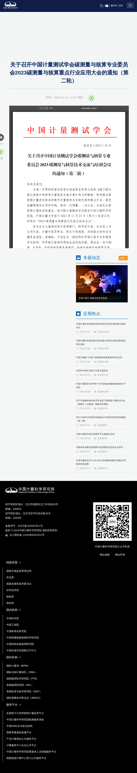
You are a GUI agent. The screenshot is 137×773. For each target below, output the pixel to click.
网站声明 (120, 554)
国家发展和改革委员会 (18, 583)
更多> (123, 258)
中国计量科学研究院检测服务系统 (25, 719)
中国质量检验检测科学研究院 (22, 637)
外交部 (10, 577)
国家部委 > (13, 562)
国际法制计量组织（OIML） (21, 672)
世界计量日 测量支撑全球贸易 (93, 298)
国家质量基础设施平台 (18, 732)
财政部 (10, 596)
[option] (102, 283)
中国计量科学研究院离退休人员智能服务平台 (31, 751)
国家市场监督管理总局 (18, 571)
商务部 (10, 603)
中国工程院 (12, 624)
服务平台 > (13, 704)
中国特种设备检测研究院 (20, 644)
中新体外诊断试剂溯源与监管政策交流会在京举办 (99, 447)
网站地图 (105, 554)
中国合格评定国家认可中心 (21, 650)
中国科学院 (12, 618)
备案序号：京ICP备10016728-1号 (24, 525)
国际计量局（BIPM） (18, 665)
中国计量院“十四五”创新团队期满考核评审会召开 (99, 357)
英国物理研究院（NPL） (20, 685)
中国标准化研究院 (16, 631)
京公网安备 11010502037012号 (25, 535)
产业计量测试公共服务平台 (21, 738)
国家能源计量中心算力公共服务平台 (26, 758)
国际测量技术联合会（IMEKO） (24, 697)
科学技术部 (12, 590)
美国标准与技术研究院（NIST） (24, 691)
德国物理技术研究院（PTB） (22, 678)
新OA (114, 5)
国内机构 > (13, 609)
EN (121, 5)
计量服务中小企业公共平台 (21, 745)
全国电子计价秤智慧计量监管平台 (25, 713)
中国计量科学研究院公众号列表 (112, 546)
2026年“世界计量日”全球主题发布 (92, 370)
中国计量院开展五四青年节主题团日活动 (95, 434)
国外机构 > (13, 657)
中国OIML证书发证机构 (19, 726)
